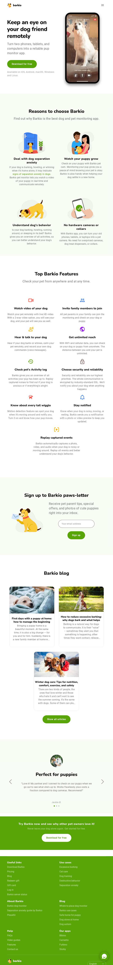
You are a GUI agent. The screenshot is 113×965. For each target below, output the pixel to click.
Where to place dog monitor (73, 906)
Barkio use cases (67, 910)
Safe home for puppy (70, 915)
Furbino (63, 944)
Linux (15, 75)
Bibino (62, 935)
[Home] (14, 962)
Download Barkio (15, 867)
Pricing (10, 871)
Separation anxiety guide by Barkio (24, 910)
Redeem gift (13, 880)
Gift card (11, 885)
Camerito (64, 940)
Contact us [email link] (12, 949)
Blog (9, 876)
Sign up (76, 535)
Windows (49, 72)
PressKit (11, 915)
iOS (23, 72)
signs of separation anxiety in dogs (31, 174)
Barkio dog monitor (16, 906)
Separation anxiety (68, 885)
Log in (10, 889)
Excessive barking (68, 867)
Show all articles (56, 719)
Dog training (65, 876)
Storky (62, 949)
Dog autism (65, 924)
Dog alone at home (69, 919)
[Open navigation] (102, 5)
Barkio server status (17, 894)
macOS (39, 72)
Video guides (13, 940)
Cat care (63, 871)
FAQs (9, 935)
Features (11, 944)
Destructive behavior (69, 880)
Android (30, 72)
